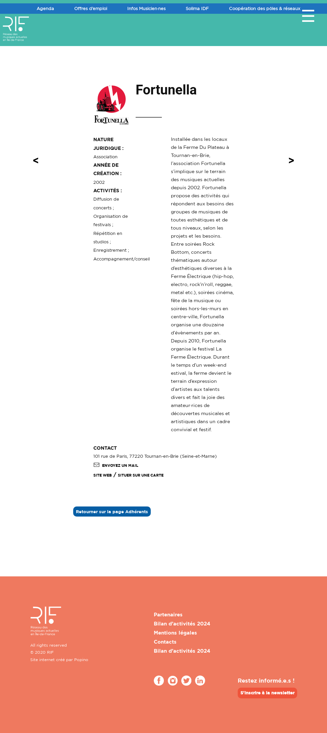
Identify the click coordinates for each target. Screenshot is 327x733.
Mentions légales (175, 633)
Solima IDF (197, 8)
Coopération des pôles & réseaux (264, 8)
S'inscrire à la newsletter (267, 692)
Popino (81, 659)
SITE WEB (102, 475)
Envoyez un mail (115, 465)
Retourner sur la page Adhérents (112, 511)
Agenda (45, 8)
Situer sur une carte (141, 475)
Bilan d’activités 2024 (182, 623)
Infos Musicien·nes (146, 8)
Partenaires (168, 614)
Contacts (165, 642)
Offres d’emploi (90, 8)
